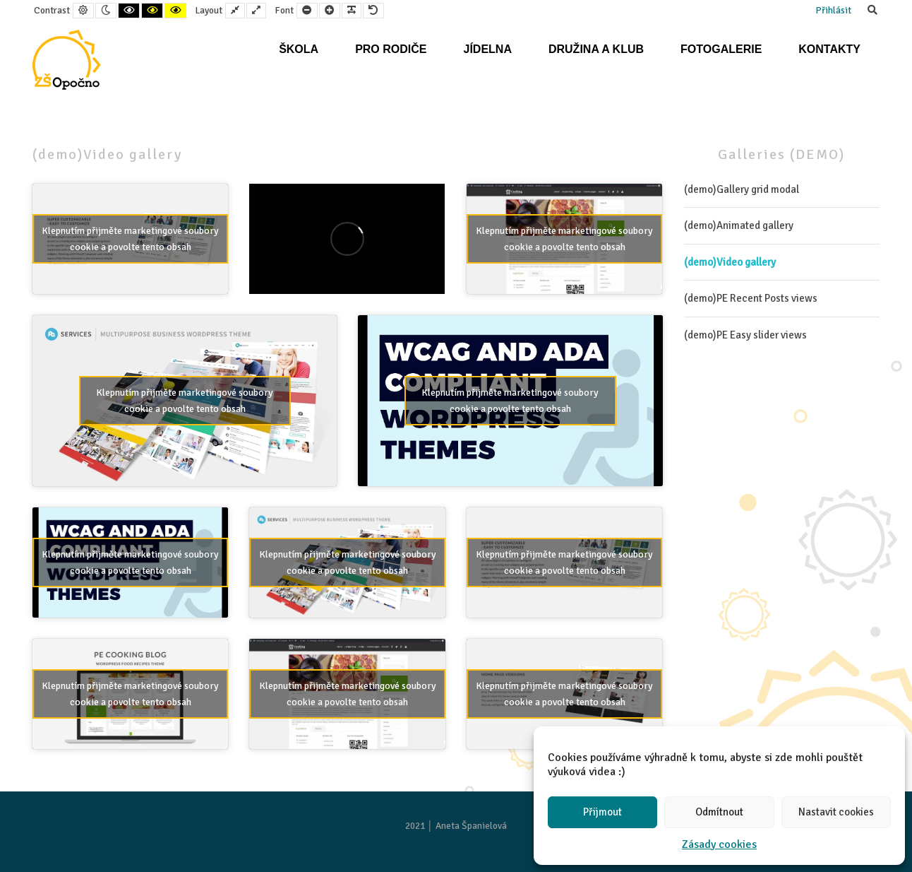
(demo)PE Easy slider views (745, 335)
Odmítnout (719, 812)
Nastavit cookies (836, 812)
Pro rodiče (390, 49)
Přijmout (602, 812)
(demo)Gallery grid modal (741, 189)
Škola (298, 49)
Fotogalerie (721, 49)
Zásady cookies (719, 844)
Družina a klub (596, 49)
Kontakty (829, 49)
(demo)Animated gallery (738, 225)
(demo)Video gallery (730, 262)
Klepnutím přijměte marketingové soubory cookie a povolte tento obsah (130, 239)
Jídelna (487, 49)
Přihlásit (833, 10)
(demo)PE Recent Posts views (750, 298)
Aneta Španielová (471, 826)
